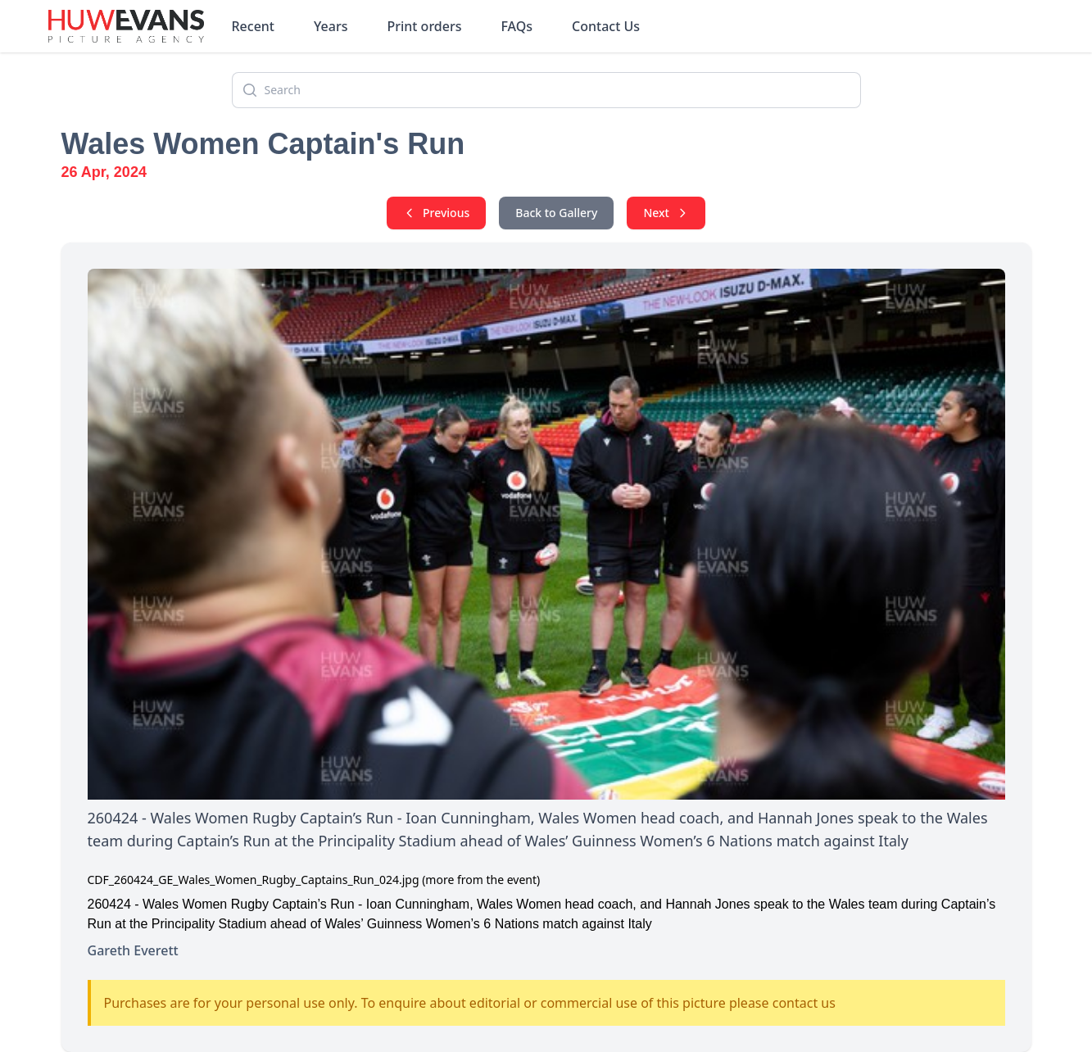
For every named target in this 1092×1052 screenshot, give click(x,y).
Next (666, 212)
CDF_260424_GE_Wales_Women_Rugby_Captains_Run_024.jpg (253, 879)
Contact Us (606, 26)
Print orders (424, 26)
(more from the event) (481, 879)
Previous (436, 212)
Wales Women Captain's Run (263, 144)
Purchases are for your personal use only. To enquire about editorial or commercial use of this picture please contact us (470, 1003)
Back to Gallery (556, 212)
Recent (253, 26)
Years (330, 26)
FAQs (516, 26)
